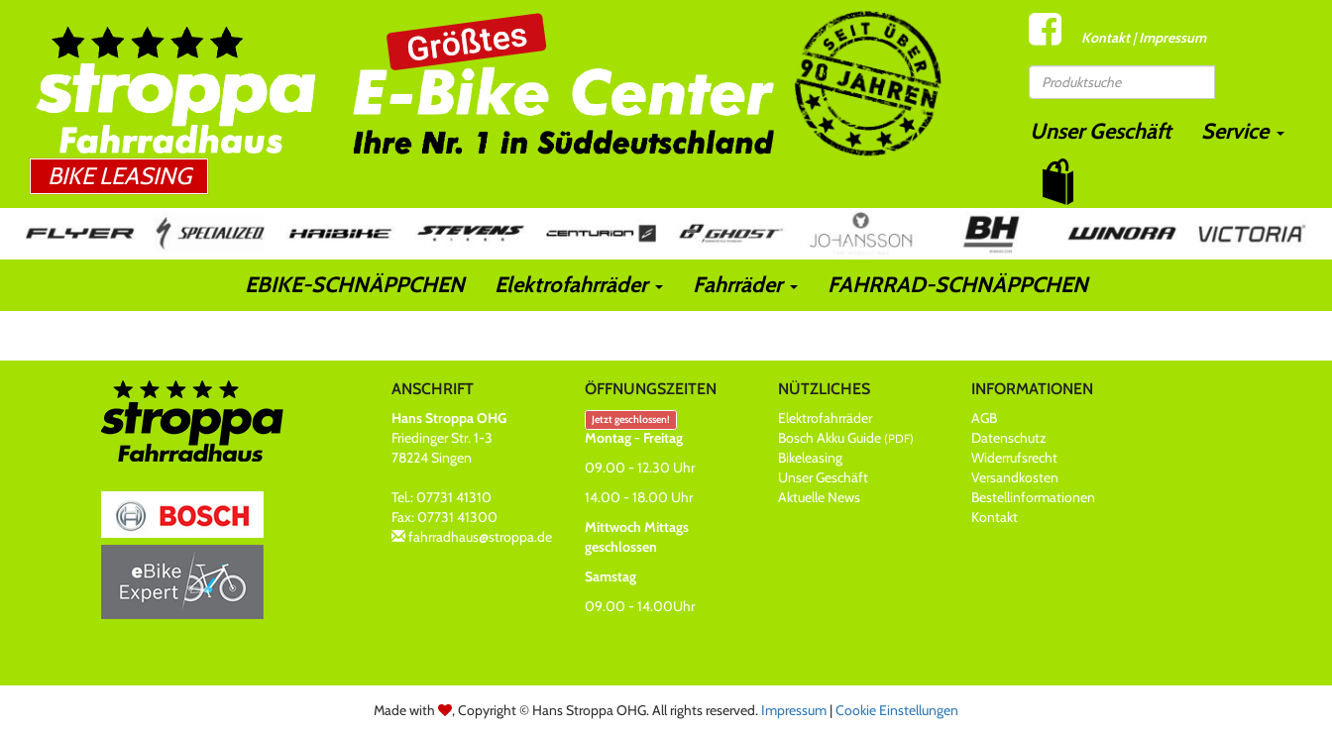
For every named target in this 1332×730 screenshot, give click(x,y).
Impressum (1172, 38)
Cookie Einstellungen (896, 710)
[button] (1058, 181)
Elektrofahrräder (579, 284)
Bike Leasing (119, 175)
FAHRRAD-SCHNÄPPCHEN (958, 284)
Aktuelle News (819, 497)
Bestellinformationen (1033, 497)
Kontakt (1105, 38)
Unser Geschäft (1100, 131)
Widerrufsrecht (1014, 458)
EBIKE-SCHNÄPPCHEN (355, 284)
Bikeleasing (810, 458)
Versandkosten (1014, 477)
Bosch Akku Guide (846, 438)
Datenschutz (1009, 438)
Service (1242, 131)
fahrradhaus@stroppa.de (480, 537)
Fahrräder (745, 284)
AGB (984, 418)
